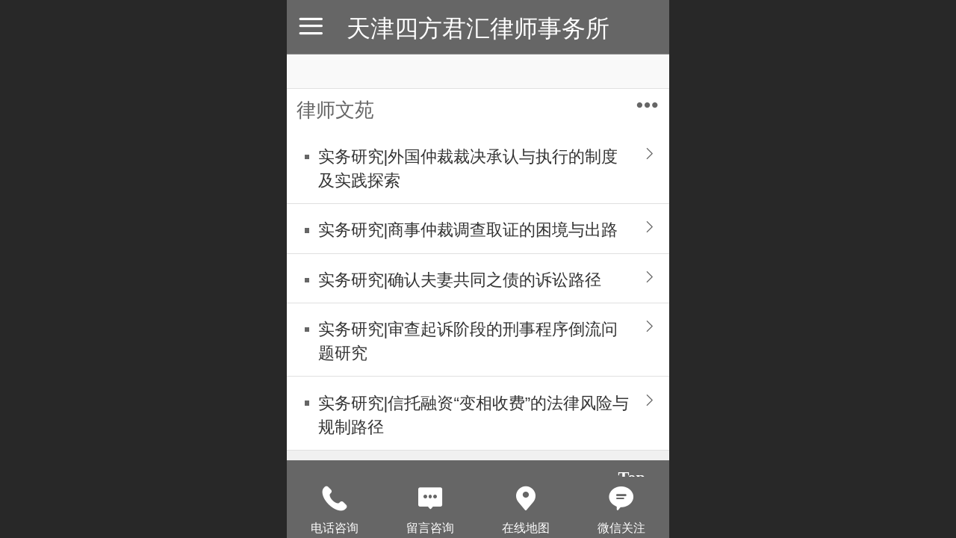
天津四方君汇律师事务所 (478, 28)
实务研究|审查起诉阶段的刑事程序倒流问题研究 (468, 341)
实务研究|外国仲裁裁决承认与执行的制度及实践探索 (468, 168)
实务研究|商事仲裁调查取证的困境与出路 (468, 229)
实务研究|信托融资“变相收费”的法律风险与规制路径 (474, 415)
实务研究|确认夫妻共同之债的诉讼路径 (460, 279)
